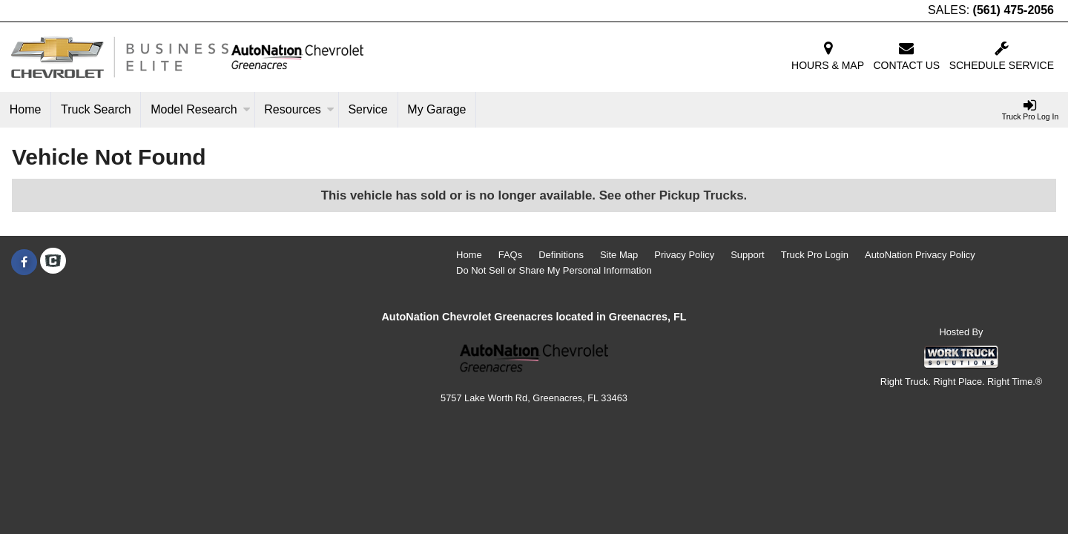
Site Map (619, 254)
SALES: (991, 10)
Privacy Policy (684, 254)
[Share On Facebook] (24, 262)
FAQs (510, 254)
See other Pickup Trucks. (673, 195)
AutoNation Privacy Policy (920, 254)
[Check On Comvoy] (53, 262)
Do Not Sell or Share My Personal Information (554, 270)
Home (26, 109)
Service (367, 109)
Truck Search (96, 109)
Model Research (201, 109)
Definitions (561, 254)
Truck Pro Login (814, 254)
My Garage (436, 109)
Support (748, 254)
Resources (299, 109)
